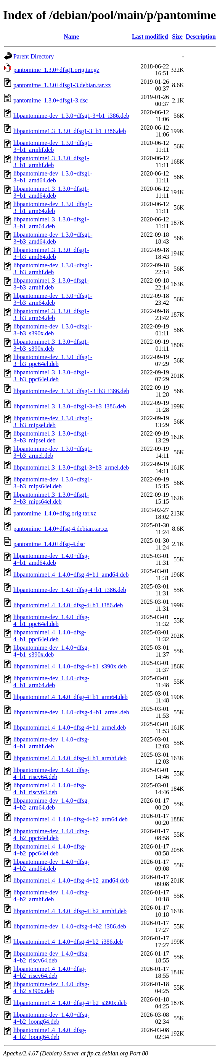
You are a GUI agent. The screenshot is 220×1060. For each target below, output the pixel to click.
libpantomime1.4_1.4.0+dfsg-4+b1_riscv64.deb (49, 788)
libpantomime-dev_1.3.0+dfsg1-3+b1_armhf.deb (52, 146)
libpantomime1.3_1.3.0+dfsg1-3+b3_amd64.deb (51, 253)
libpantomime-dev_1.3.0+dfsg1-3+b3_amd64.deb (52, 238)
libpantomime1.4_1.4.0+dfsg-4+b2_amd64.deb (70, 880)
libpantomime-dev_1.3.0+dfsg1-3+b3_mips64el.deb (52, 482)
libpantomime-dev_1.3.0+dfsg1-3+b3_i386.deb (71, 391)
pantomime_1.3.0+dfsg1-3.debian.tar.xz (62, 85)
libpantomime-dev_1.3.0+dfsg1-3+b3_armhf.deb (52, 268)
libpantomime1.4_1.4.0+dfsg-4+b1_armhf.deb (70, 758)
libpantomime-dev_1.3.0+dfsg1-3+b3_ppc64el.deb (52, 360)
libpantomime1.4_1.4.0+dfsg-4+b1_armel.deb (69, 727)
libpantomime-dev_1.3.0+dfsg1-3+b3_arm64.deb (52, 299)
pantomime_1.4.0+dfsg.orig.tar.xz (54, 513)
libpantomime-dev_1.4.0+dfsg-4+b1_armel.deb (71, 712)
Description (201, 36)
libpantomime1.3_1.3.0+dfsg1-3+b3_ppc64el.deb (51, 375)
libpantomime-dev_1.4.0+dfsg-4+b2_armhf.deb (51, 895)
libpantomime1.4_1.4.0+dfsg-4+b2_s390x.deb (70, 1003)
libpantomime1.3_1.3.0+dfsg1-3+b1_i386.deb (69, 131)
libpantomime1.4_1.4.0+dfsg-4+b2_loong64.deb (49, 1033)
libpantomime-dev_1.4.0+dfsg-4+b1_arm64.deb (51, 681)
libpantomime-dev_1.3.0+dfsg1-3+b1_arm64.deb (52, 207)
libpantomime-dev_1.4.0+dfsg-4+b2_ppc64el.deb (51, 834)
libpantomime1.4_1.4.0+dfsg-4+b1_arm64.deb (70, 697)
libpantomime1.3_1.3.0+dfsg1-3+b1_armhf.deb (51, 161)
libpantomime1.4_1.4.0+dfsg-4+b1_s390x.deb (70, 666)
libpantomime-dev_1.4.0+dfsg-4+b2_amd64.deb (51, 865)
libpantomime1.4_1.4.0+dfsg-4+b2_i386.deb (68, 941)
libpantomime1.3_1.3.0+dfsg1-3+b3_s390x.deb (51, 345)
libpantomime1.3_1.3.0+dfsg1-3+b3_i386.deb (69, 406)
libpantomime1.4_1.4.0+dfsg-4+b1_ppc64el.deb (49, 635)
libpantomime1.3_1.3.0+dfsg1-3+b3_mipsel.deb (51, 437)
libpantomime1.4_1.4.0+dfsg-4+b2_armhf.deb (70, 911)
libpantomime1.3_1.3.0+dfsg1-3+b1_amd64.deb (51, 192)
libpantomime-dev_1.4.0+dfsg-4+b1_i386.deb (69, 590)
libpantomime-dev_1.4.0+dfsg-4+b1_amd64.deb (51, 559)
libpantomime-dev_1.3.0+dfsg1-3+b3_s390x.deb (52, 330)
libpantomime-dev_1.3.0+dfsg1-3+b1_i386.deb (71, 115)
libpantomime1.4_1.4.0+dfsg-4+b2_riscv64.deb (49, 972)
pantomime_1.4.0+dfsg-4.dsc (49, 544)
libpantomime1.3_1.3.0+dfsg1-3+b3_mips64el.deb (51, 498)
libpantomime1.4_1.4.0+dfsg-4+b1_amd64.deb (70, 574)
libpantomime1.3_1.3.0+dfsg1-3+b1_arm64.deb (51, 222)
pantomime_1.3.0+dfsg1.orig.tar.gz (56, 70)
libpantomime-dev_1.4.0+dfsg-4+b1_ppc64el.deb (51, 620)
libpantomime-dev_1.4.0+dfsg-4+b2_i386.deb (69, 926)
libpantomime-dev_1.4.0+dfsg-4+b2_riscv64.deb (51, 957)
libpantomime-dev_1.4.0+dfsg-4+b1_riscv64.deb (51, 773)
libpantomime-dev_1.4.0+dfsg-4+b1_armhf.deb (51, 742)
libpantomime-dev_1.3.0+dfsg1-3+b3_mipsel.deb (52, 421)
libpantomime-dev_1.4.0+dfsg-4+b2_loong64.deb (51, 1018)
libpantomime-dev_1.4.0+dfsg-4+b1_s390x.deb (51, 651)
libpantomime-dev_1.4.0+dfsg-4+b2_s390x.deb (51, 987)
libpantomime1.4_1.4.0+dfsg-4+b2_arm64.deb (70, 819)
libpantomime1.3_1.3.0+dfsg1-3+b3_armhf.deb (51, 284)
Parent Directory (33, 56)
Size (177, 36)
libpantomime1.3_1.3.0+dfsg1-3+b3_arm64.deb (51, 314)
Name (71, 36)
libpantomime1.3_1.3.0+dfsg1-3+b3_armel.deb (71, 467)
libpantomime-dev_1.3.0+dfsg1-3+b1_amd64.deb (52, 177)
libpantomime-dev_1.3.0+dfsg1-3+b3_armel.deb (52, 452)
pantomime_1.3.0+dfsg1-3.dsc (50, 100)
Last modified (150, 36)
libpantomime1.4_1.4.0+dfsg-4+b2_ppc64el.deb (49, 850)
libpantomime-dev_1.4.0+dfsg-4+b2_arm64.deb (51, 804)
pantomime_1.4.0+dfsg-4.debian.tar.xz (60, 528)
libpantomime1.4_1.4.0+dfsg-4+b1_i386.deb (68, 605)
